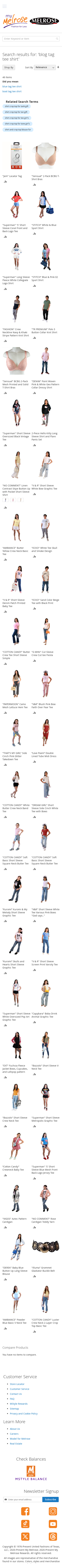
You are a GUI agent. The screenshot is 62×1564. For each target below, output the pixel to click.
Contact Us (16, 1393)
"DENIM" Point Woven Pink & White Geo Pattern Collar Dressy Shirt (45, 384)
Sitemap (14, 1408)
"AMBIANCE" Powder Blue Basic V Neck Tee (14, 1321)
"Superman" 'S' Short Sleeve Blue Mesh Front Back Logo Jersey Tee (45, 1169)
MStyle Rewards (19, 1403)
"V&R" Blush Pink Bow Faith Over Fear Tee (44, 706)
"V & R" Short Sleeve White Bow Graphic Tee (44, 487)
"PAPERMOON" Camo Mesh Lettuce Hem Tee (15, 706)
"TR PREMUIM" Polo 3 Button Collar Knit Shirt (44, 331)
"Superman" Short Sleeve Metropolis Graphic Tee (46, 1119)
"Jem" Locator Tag (12, 176)
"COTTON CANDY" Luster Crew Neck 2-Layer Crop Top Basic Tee (45, 1322)
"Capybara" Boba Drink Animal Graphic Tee (44, 1015)
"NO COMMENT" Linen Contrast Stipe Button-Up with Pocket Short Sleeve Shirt (16, 490)
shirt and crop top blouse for (18, 129)
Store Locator (17, 1384)
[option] (5, 500)
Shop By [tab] (8, 67)
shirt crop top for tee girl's (17, 118)
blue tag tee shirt (11, 86)
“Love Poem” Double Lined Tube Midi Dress (44, 754)
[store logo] (31, 21)
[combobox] (31, 38)
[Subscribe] (50, 1499)
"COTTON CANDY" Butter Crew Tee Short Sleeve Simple (16, 655)
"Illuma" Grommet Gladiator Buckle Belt (43, 1269)
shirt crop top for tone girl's (17, 123)
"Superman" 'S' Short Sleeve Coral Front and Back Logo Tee (14, 228)
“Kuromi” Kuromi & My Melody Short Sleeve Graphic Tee (14, 912)
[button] (5, 181)
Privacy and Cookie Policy (24, 1413)
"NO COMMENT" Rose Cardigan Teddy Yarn (44, 1220)
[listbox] (16, 500)
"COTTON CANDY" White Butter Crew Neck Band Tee (16, 808)
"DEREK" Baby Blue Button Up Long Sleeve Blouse (14, 1270)
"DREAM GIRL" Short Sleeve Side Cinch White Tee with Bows (45, 808)
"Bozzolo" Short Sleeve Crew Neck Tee (14, 1119)
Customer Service (19, 1388)
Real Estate (16, 1443)
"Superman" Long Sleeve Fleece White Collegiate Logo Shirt (16, 280)
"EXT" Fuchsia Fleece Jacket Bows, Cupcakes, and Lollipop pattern (15, 1068)
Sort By (29, 67)
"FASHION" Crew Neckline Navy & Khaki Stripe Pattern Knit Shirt (15, 332)
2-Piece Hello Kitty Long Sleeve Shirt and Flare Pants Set (44, 436)
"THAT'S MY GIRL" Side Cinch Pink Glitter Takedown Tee (14, 756)
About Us (15, 1428)
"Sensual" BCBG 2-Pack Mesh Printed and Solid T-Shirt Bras (15, 384)
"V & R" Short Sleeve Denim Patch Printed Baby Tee (13, 603)
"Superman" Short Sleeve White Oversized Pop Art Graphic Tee (16, 1016)
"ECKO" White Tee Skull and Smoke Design (44, 549)
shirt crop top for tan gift (16, 112)
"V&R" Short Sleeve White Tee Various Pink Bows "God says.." (46, 912)
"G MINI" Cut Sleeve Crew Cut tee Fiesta (42, 653)
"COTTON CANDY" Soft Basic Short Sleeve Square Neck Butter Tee (15, 860)
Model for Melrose (20, 1438)
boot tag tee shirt (11, 91)
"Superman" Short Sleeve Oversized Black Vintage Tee (16, 436)
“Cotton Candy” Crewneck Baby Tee (13, 1168)
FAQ (12, 1398)
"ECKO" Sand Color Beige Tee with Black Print (45, 601)
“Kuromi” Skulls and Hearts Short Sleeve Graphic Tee (13, 964)
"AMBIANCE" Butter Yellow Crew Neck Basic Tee (15, 551)
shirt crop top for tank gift (16, 106)
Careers (14, 1433)
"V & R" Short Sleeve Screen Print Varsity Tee (45, 963)
